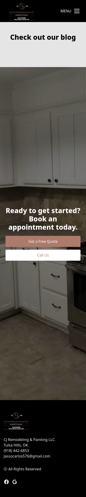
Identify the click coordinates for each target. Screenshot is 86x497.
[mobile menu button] (76, 11)
